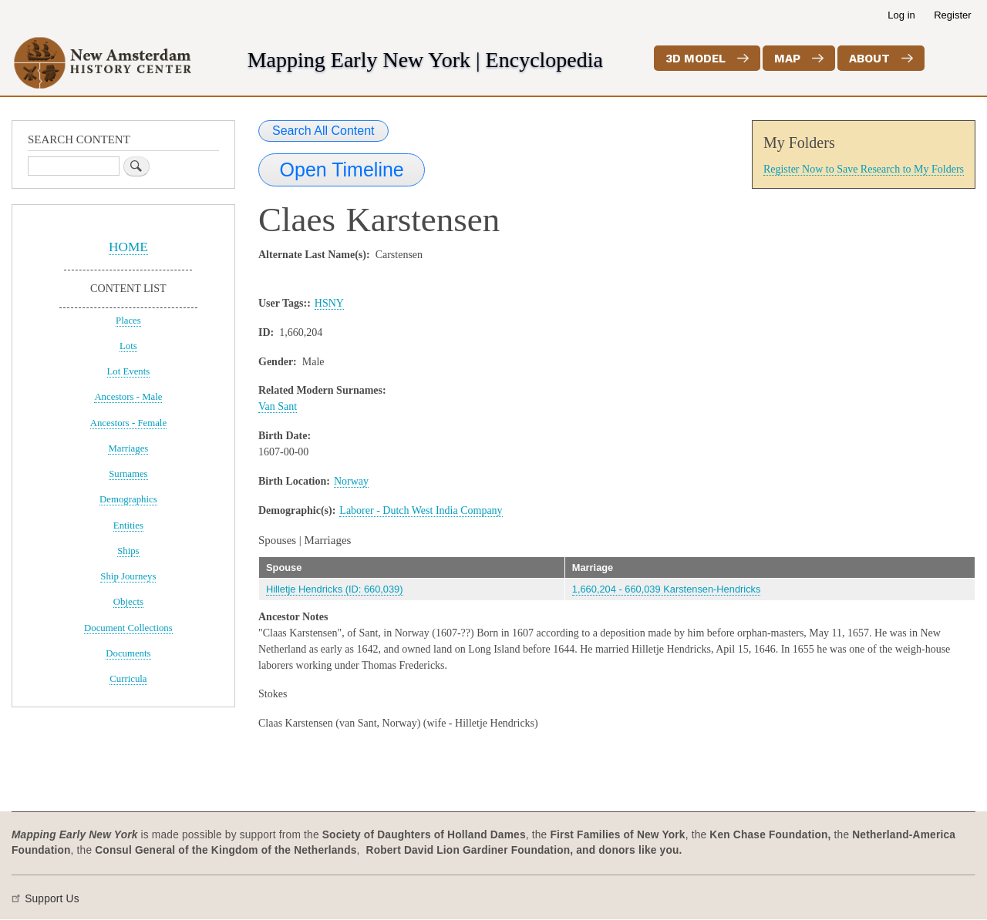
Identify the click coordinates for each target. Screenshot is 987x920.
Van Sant (277, 406)
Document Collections (128, 628)
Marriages (128, 448)
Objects (128, 601)
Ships (128, 551)
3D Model (695, 58)
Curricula (128, 678)
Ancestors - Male (128, 396)
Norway (351, 481)
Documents (128, 653)
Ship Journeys (128, 576)
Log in (901, 15)
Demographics (128, 499)
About (869, 58)
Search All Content (323, 130)
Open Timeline (342, 169)
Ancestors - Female (128, 423)
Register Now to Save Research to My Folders (863, 169)
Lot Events (128, 371)
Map (787, 58)
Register (952, 15)
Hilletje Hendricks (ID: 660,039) (334, 589)
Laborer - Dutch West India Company (420, 510)
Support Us (52, 899)
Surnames (128, 473)
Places (128, 320)
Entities (128, 525)
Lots (128, 346)
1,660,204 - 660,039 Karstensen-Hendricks (666, 589)
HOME (128, 247)
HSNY (329, 303)
